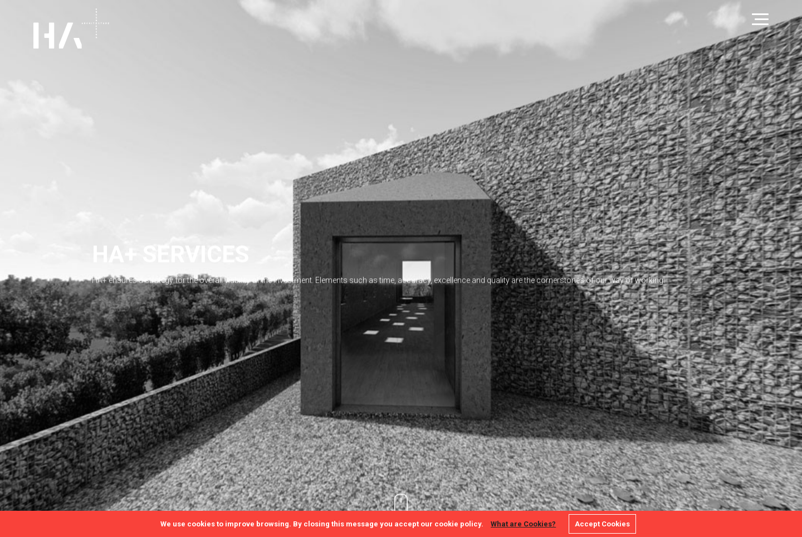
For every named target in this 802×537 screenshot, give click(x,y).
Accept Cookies (602, 524)
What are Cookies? (523, 524)
